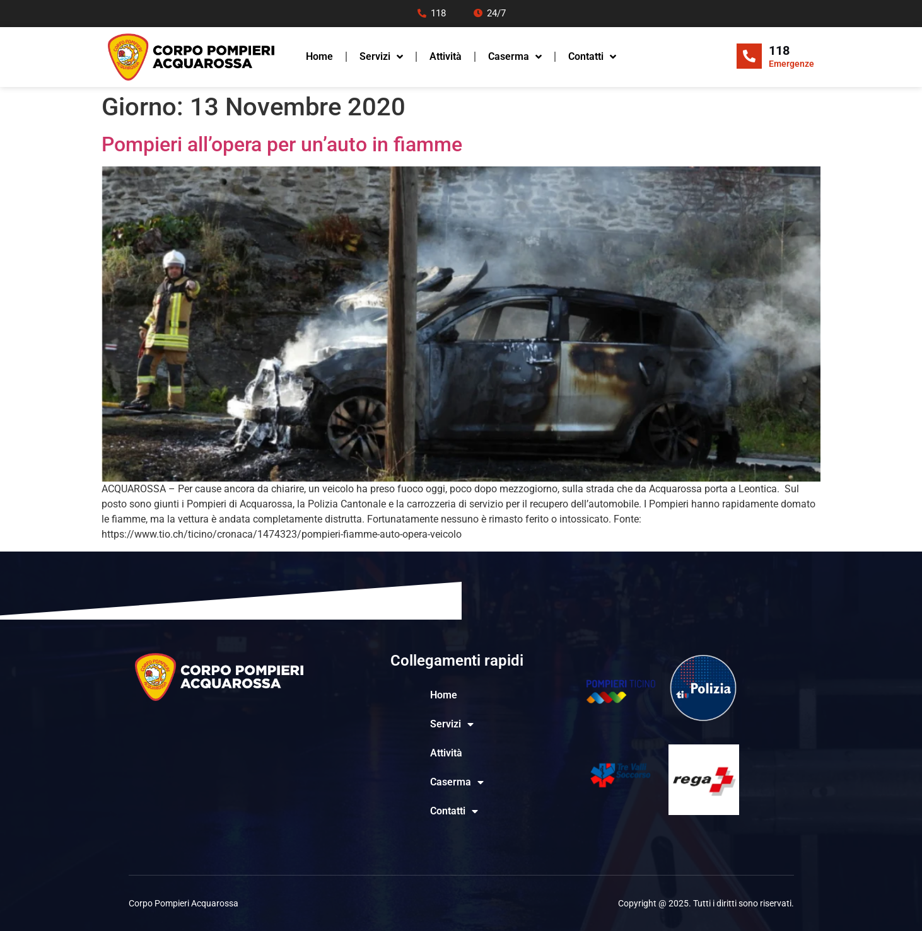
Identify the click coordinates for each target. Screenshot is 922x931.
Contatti (592, 56)
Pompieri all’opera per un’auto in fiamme (282, 144)
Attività (445, 56)
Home (319, 56)
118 (779, 50)
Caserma (515, 56)
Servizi (381, 56)
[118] (749, 56)
